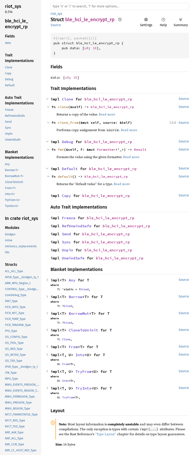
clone (63, 107)
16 (95, 48)
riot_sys (56, 14)
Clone (67, 99)
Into (80, 354)
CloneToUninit (83, 330)
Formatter (106, 149)
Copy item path (120, 19)
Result (140, 149)
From (73, 346)
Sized (84, 289)
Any (72, 280)
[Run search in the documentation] (120, 6)
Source (56, 25)
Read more (107, 114)
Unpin (67, 250)
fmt (61, 149)
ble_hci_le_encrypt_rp (108, 99)
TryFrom (83, 371)
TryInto (83, 388)
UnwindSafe (73, 258)
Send (66, 234)
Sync (66, 242)
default (65, 176)
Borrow (75, 296)
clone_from (68, 122)
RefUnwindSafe (76, 226)
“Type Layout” (105, 434)
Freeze (68, 218)
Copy (66, 195)
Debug (67, 141)
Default (70, 168)
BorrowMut (79, 313)
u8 (86, 48)
